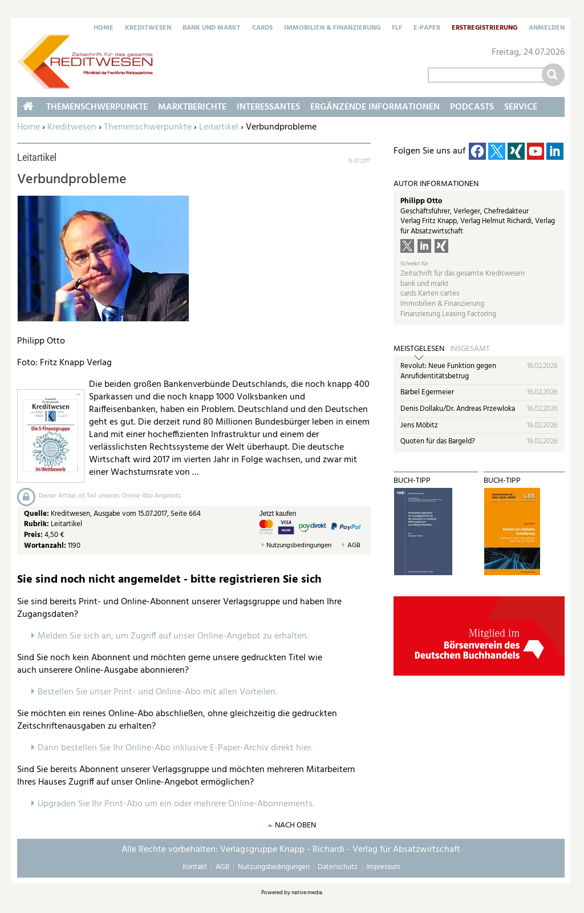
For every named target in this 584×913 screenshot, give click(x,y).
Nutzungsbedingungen (298, 545)
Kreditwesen (148, 28)
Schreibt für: (414, 264)
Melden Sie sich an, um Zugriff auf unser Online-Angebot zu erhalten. (173, 636)
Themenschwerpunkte (148, 127)
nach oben (295, 825)
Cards (262, 28)
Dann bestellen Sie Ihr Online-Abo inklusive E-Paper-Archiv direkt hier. (175, 748)
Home (103, 28)
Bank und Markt (211, 28)
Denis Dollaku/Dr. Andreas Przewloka (457, 409)
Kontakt (194, 867)
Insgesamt (470, 349)
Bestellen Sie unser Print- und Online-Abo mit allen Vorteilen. (157, 692)
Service (520, 107)
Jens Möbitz (419, 425)
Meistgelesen (419, 349)
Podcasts (472, 107)
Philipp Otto (421, 201)
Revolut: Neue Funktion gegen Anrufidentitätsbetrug (448, 371)
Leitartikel (218, 127)
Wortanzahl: (45, 546)
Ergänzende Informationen (375, 107)
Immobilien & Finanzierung (332, 28)
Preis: (33, 535)
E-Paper (426, 28)
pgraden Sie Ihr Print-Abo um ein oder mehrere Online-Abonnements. (178, 804)
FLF (397, 28)
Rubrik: (37, 524)
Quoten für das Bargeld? (437, 441)
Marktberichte (192, 107)
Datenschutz (338, 867)
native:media (306, 892)
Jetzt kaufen (278, 514)
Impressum (383, 867)
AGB (353, 545)
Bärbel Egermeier (427, 392)
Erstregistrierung (484, 28)
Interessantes (268, 107)
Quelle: (37, 514)
